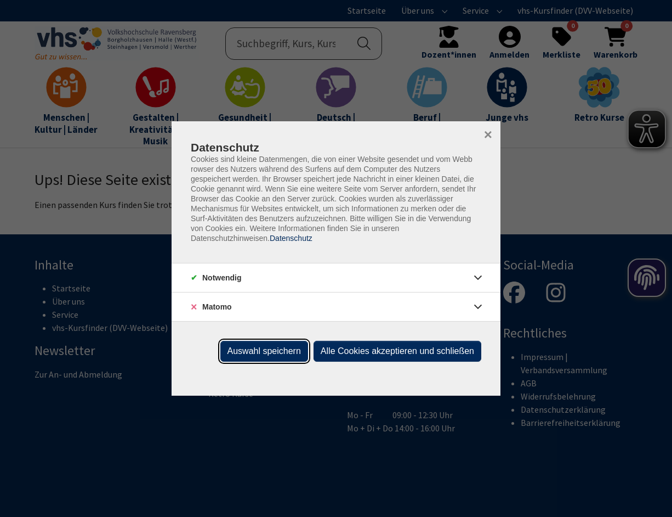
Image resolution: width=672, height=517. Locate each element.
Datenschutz (291, 238)
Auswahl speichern (264, 351)
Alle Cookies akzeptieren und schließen (397, 351)
